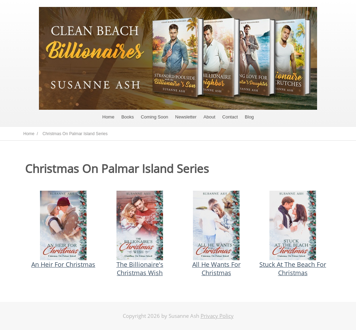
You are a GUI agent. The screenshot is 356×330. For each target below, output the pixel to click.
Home (108, 116)
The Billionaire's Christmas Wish (139, 268)
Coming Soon (154, 116)
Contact (230, 116)
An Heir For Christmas (63, 264)
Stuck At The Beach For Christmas (292, 268)
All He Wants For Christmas (216, 268)
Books (127, 116)
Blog (249, 116)
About (209, 116)
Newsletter (185, 116)
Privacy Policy (217, 315)
